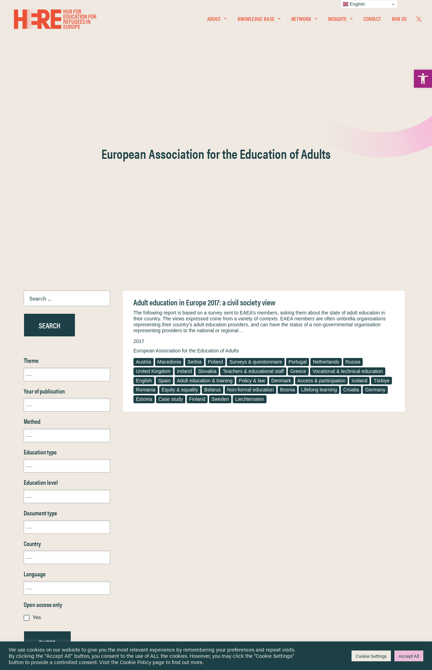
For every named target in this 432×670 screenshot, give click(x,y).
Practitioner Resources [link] (245, 599)
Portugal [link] (297, 194)
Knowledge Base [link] (259, 20)
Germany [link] (375, 222)
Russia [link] (353, 194)
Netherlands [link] (326, 194)
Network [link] (304, 20)
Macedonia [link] (169, 194)
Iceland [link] (359, 213)
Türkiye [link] (381, 213)
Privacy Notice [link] (236, 546)
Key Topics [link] (232, 607)
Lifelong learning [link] (319, 222)
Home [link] (30, 546)
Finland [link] (197, 231)
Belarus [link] (212, 222)
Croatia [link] (351, 222)
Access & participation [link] (322, 213)
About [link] (217, 20)
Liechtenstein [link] (249, 231)
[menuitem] (217, 20)
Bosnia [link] (287, 222)
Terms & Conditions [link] (241, 554)
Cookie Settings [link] (371, 656)
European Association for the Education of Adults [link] (186, 183)
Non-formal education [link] (250, 222)
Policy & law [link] (252, 213)
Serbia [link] (194, 194)
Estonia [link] (144, 231)
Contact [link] (372, 20)
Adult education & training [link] (205, 213)
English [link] (144, 213)
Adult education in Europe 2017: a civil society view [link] (204, 134)
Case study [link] (171, 231)
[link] (423, 79)
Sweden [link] (220, 231)
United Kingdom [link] (153, 204)
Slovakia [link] (207, 204)
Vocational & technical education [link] (348, 204)
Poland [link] (215, 194)
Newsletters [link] (41, 577)
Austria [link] (143, 194)
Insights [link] (340, 20)
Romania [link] (145, 222)
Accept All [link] (409, 656)
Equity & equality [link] (180, 222)
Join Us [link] (399, 20)
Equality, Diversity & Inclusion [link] (251, 562)
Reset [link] (30, 496)
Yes (37, 449)
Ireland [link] (184, 204)
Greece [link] (298, 204)
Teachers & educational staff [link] (253, 204)
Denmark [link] (281, 213)
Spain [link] (164, 213)
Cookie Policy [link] (135, 661)
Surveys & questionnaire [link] (255, 194)
